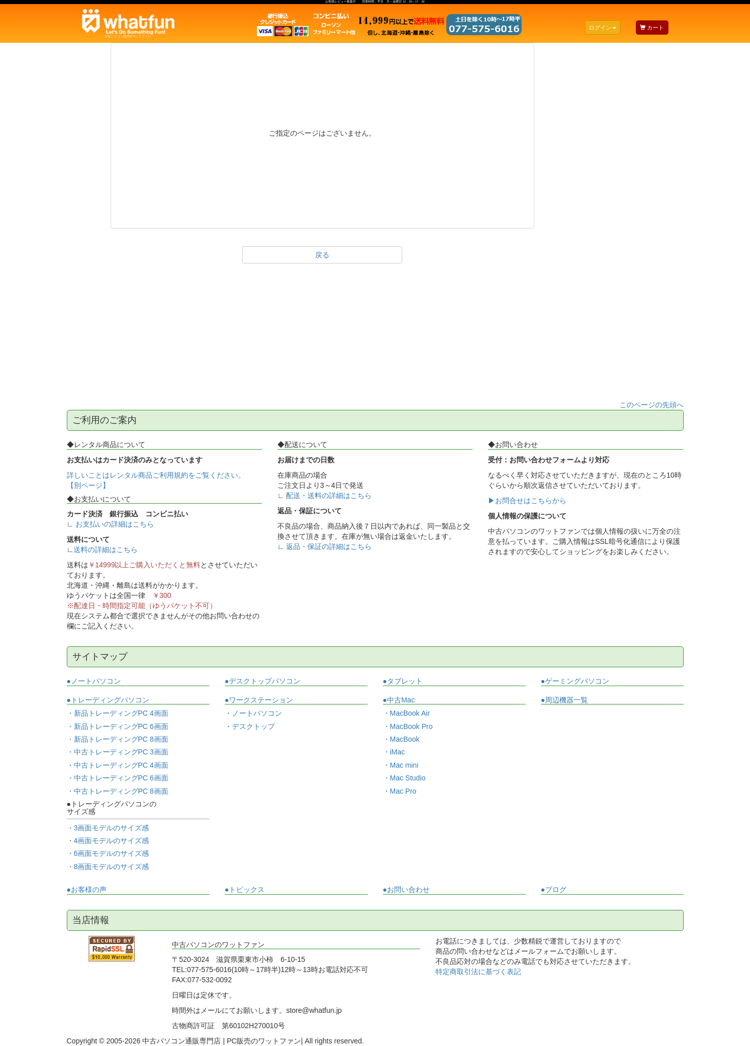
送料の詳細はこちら (105, 549)
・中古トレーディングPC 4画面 (117, 765)
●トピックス (245, 890)
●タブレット (403, 681)
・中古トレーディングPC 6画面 (117, 778)
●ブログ (553, 890)
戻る (322, 255)
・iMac (394, 752)
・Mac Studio (404, 778)
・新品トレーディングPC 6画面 (117, 726)
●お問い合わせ (406, 890)
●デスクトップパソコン (262, 681)
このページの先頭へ (651, 405)
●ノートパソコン (94, 681)
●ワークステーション (259, 700)
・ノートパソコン (253, 713)
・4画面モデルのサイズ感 (108, 840)
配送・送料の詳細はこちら (329, 495)
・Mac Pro (400, 791)
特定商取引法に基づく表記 (478, 971)
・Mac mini (401, 765)
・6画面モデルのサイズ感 (108, 853)
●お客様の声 (87, 890)
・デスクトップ (250, 726)
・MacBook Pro (408, 726)
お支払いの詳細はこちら (114, 524)
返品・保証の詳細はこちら (329, 546)
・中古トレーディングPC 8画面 (117, 791)
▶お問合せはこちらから (527, 500)
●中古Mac (399, 700)
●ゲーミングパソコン (575, 681)
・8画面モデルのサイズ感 (108, 866)
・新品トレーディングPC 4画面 (117, 713)
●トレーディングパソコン (108, 700)
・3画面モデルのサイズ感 (108, 828)
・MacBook (401, 739)
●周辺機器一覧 (564, 700)
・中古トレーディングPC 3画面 (117, 752)
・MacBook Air (406, 713)
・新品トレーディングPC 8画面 (117, 739)
